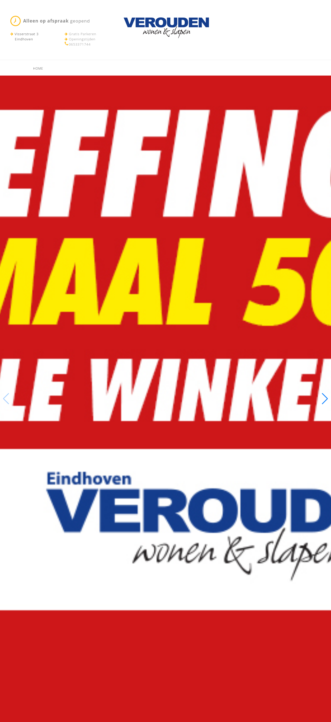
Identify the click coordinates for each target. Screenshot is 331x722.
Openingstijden (80, 39)
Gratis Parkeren (80, 34)
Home (38, 68)
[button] (324, 398)
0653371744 (80, 44)
